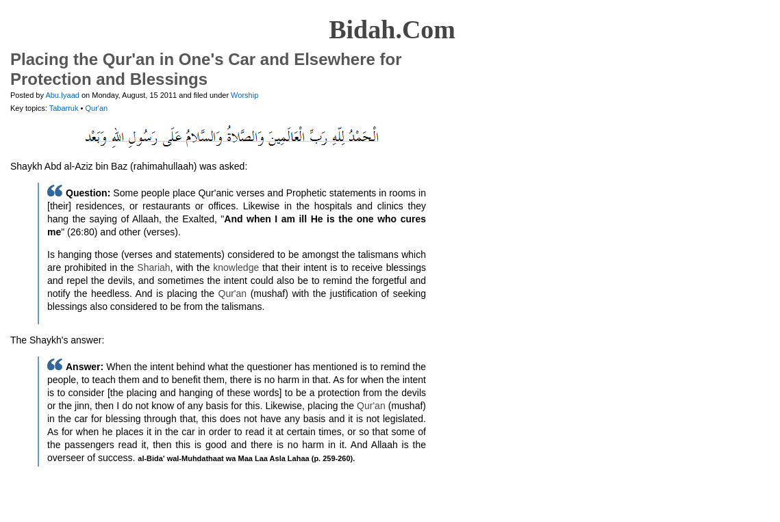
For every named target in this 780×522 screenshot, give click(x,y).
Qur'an (96, 108)
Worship (244, 95)
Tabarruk (65, 108)
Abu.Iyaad (62, 95)
